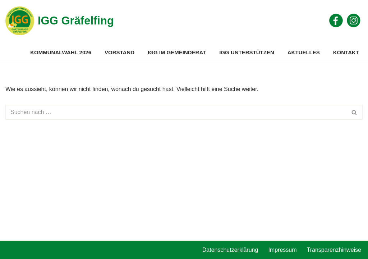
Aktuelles (304, 52)
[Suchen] (175, 112)
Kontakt (346, 52)
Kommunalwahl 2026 (60, 52)
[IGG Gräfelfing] (59, 20)
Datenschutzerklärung (230, 250)
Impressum (282, 250)
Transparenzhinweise (334, 250)
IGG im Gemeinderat (177, 52)
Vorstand (119, 52)
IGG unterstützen (246, 52)
